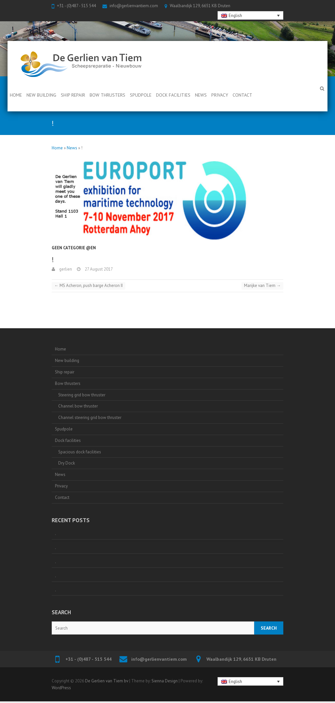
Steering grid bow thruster (81, 395)
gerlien (65, 269)
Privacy (219, 95)
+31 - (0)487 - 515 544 (76, 6)
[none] (251, 15)
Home (16, 95)
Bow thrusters (107, 95)
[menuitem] (251, 15)
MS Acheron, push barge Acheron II (88, 285)
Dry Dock (66, 463)
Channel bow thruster (78, 406)
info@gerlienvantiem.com (134, 6)
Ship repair (73, 95)
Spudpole (140, 95)
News (201, 95)
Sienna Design (164, 681)
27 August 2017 (98, 269)
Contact (242, 95)
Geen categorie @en (74, 248)
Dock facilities (173, 95)
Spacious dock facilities (79, 452)
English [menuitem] (235, 15)
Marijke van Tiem (262, 285)
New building (41, 95)
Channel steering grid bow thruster (89, 417)
